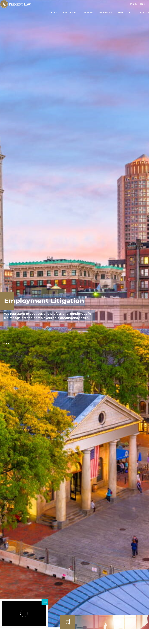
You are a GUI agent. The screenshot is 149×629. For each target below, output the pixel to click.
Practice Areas (70, 13)
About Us (88, 13)
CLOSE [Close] (44, 602)
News (120, 13)
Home (54, 13)
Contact (144, 13)
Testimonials (105, 13)
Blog (131, 13)
